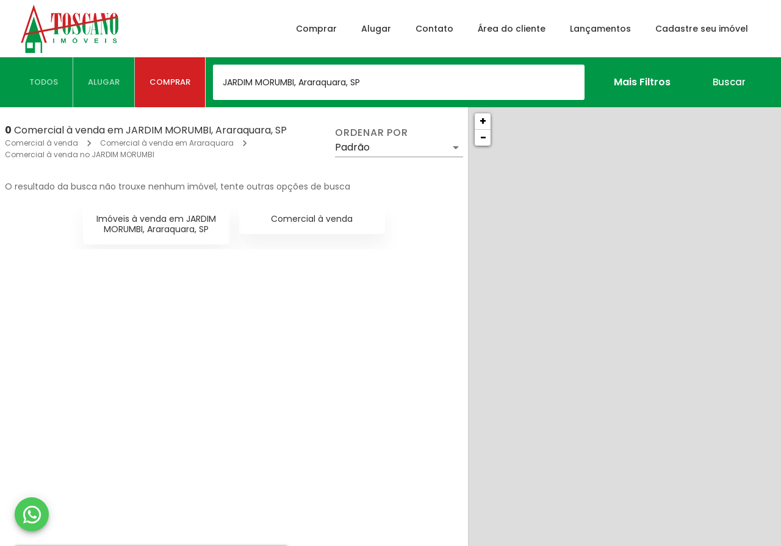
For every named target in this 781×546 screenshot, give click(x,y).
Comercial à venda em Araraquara (167, 143)
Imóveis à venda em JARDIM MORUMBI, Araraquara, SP (156, 224)
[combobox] (399, 82)
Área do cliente (511, 29)
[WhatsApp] (32, 514)
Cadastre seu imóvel (701, 29)
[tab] (44, 82)
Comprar (316, 29)
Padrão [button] (352, 147)
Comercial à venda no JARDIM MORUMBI (79, 154)
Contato (434, 29)
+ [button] (483, 121)
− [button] (483, 137)
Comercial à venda (41, 143)
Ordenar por (371, 133)
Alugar (376, 29)
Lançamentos (600, 29)
